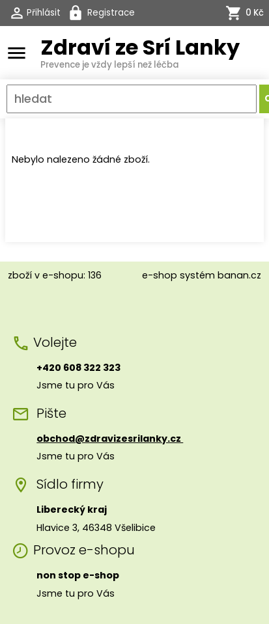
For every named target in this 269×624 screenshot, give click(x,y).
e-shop (159, 275)
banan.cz (239, 275)
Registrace (111, 13)
